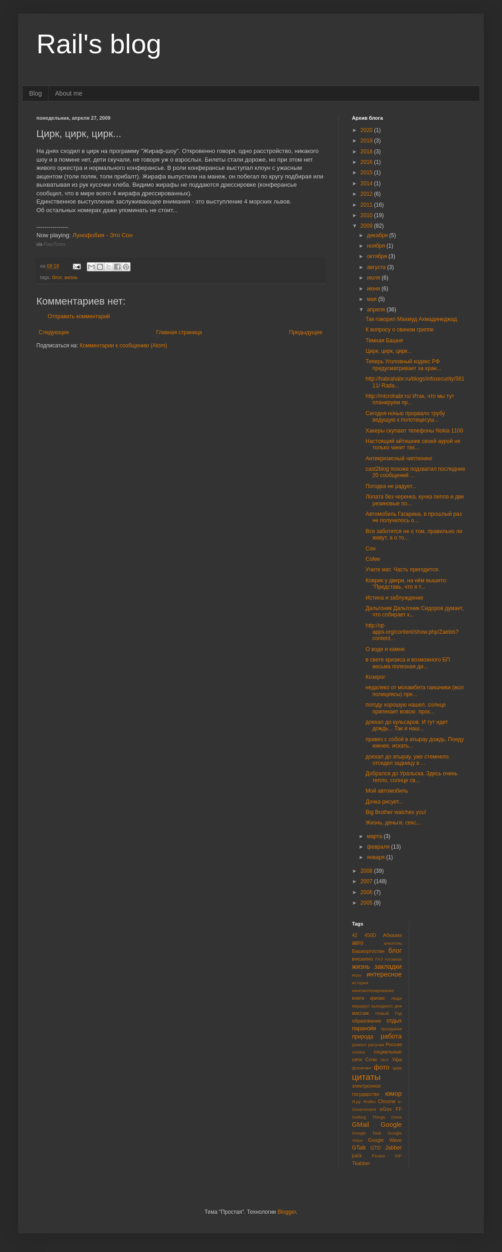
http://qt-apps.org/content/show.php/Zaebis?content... (412, 632)
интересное (384, 974)
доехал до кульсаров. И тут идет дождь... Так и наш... (407, 725)
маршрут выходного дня (377, 1005)
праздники (391, 1028)
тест (384, 1059)
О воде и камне (385, 649)
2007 (367, 881)
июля (374, 278)
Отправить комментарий (79, 316)
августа (377, 267)
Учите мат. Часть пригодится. (403, 569)
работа (391, 1036)
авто (357, 943)
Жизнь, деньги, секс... (393, 822)
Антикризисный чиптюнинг (399, 458)
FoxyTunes (55, 244)
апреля (377, 309)
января (376, 857)
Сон (371, 548)
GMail (360, 1124)
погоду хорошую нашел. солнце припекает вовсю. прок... (406, 708)
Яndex (369, 1101)
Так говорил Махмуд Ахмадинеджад (411, 319)
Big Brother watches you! (396, 812)
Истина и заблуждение (394, 598)
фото (381, 1067)
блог (56, 277)
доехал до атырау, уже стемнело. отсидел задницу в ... (408, 759)
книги (358, 998)
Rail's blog (98, 44)
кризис (377, 998)
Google (391, 1124)
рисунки (376, 1044)
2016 (367, 162)
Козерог (375, 677)
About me (68, 93)
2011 (367, 205)
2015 (367, 172)
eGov (386, 1109)
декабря (378, 235)
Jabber (393, 1148)
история (360, 982)
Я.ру (356, 1101)
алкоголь (393, 943)
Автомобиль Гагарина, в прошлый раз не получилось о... (414, 517)
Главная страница (179, 332)
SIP (398, 1155)
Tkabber (361, 1163)
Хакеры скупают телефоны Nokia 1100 (414, 431)
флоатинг (361, 1067)
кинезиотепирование (373, 990)
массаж (360, 1013)
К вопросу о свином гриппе (400, 329)
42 (354, 935)
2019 (367, 140)
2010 (367, 215)
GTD (376, 1147)
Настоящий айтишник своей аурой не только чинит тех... (413, 444)
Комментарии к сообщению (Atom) (123, 345)
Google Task (367, 1132)
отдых (394, 1021)
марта (375, 836)
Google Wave (385, 1140)
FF (399, 1109)
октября (377, 256)
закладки (388, 966)
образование (367, 1020)
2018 (367, 151)
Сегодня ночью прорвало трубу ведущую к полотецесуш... (405, 416)
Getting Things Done (377, 1117)
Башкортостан (368, 951)
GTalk (359, 1148)
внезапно (362, 959)
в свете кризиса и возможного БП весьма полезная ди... (408, 663)
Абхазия (392, 935)
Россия (394, 1044)
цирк (397, 1067)
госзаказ (393, 959)
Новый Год (388, 1013)
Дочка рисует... (384, 802)
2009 (367, 226)
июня (374, 288)
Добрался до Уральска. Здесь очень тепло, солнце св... (411, 776)
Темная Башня (384, 340)
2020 (367, 130)
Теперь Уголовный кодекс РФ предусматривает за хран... (404, 364)
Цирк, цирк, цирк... (389, 351)
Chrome (386, 1101)
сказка (358, 1051)
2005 (367, 903)
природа (362, 1036)
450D (370, 935)
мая (372, 299)
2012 (367, 194)
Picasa (378, 1155)
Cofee (373, 559)
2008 (367, 871)
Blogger (286, 1212)
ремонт (359, 1044)
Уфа (397, 1059)
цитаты (366, 1077)
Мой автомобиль (387, 791)
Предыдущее (305, 332)
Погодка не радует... (391, 486)
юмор (393, 1093)
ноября (377, 246)
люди (396, 998)
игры (356, 974)
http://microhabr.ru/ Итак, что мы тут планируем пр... (410, 399)
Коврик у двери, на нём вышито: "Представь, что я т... (406, 583)
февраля (379, 847)
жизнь (71, 277)
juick (357, 1155)
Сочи (370, 1059)
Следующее (54, 332)
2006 (367, 892)
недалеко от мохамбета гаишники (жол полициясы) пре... (415, 690)
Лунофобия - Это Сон (102, 235)
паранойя (364, 1028)
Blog (35, 93)
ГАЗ (379, 959)
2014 (367, 183)
